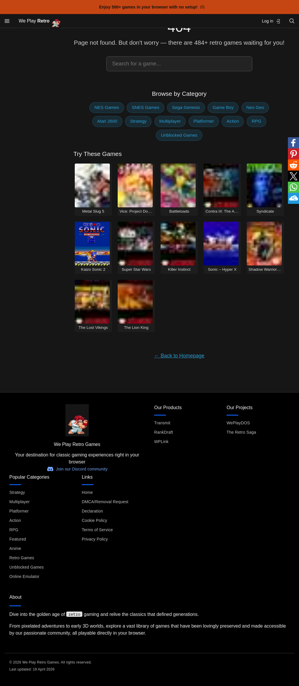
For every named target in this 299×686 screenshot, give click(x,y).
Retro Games (21, 557)
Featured (17, 539)
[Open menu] (7, 21)
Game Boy (223, 107)
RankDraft (163, 432)
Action (233, 121)
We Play (40, 21)
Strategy (138, 121)
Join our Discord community (77, 469)
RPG (256, 121)
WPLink (161, 441)
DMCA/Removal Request (105, 501)
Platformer (204, 121)
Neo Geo (255, 107)
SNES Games (145, 107)
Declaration (92, 511)
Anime (15, 548)
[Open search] (292, 21)
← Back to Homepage (179, 356)
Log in (271, 21)
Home (87, 492)
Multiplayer (170, 121)
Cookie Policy (94, 520)
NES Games (106, 107)
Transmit (162, 423)
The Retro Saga (241, 432)
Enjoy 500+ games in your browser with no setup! (152, 7)
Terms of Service (97, 529)
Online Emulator (24, 576)
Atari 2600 (107, 121)
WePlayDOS (238, 423)
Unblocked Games (179, 135)
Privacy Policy (95, 539)
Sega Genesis (186, 107)
